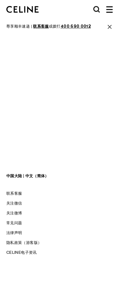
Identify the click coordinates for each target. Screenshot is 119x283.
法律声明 (14, 232)
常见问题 (14, 222)
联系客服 (14, 193)
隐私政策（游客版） (24, 242)
